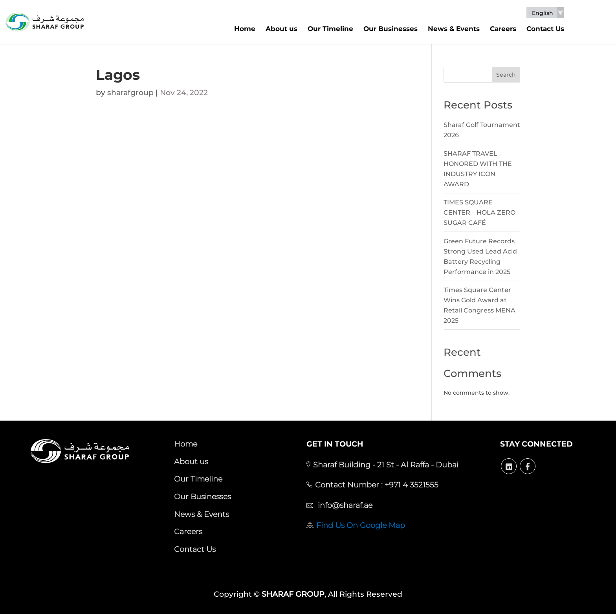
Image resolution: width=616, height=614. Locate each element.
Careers (503, 29)
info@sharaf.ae (344, 505)
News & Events (454, 29)
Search (506, 74)
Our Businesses (390, 29)
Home (244, 29)
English (542, 13)
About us (281, 29)
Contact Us (545, 29)
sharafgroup (130, 92)
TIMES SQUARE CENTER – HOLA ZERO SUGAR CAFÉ (479, 212)
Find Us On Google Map (360, 525)
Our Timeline (330, 29)
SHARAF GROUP (293, 594)
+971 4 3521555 (410, 484)
